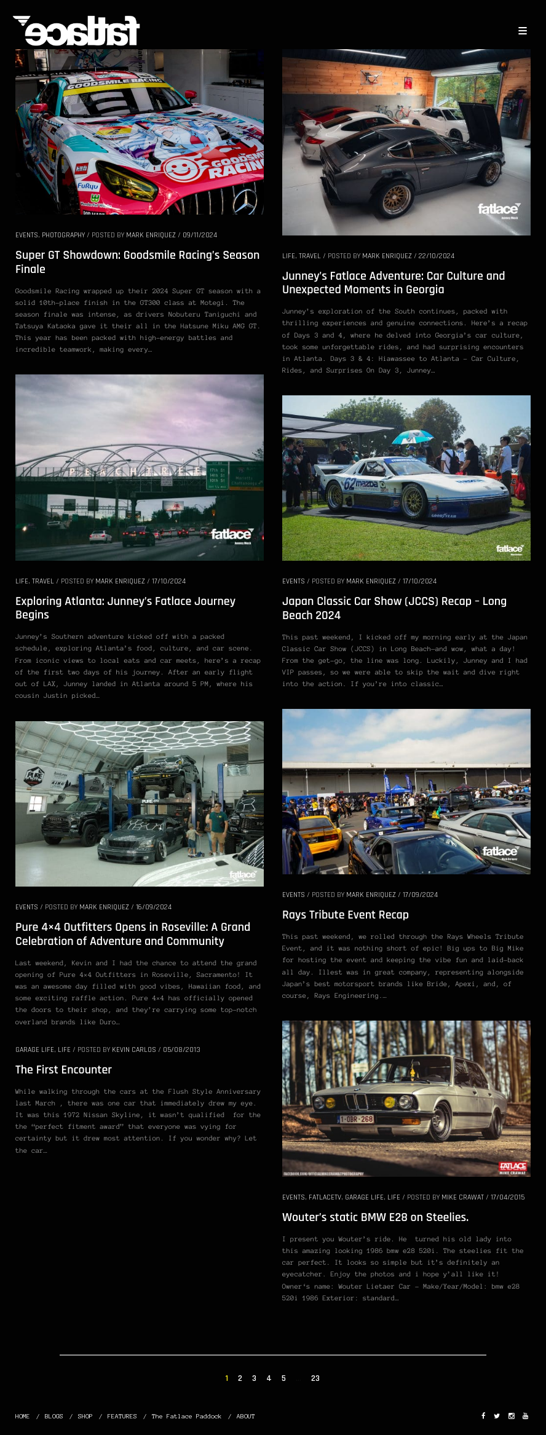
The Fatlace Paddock (187, 1416)
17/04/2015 (507, 1197)
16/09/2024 (154, 907)
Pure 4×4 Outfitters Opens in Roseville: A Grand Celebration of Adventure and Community (132, 934)
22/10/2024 (436, 256)
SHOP (85, 1416)
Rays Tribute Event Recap (345, 915)
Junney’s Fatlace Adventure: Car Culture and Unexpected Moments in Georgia (393, 283)
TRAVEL (310, 256)
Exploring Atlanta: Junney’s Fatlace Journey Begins (125, 608)
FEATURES (122, 1416)
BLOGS (54, 1416)
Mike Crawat (462, 1197)
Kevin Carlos (134, 1049)
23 (315, 1378)
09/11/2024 (200, 235)
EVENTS (26, 235)
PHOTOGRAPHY (63, 235)
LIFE (288, 256)
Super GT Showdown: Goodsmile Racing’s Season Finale (137, 262)
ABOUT (246, 1416)
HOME (22, 1416)
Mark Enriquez (151, 235)
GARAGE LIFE (364, 1197)
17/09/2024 (420, 894)
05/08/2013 (181, 1049)
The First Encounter (63, 1070)
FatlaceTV (325, 1197)
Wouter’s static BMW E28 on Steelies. (375, 1217)
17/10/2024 (169, 581)
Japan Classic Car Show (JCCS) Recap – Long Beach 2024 (394, 608)
